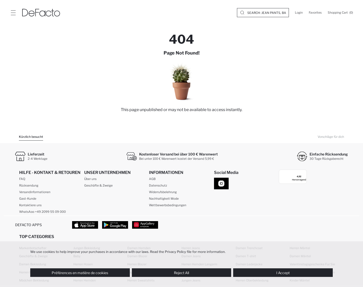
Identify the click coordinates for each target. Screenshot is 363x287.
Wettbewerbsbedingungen (167, 206)
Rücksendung (28, 186)
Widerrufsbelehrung (163, 193)
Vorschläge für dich (331, 137)
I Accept (283, 273)
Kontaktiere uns (30, 206)
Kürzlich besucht (31, 137)
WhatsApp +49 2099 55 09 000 (42, 213)
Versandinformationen (34, 193)
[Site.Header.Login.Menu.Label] (13, 13)
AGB (152, 180)
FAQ (22, 180)
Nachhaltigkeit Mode (164, 199)
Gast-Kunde (27, 199)
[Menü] (301, 173)
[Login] (299, 12)
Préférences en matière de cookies (80, 273)
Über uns (90, 180)
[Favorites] (315, 12)
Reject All (181, 273)
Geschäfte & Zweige (98, 186)
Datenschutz (158, 186)
